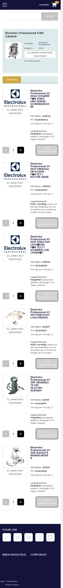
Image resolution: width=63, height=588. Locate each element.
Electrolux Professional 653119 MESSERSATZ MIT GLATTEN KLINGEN (40, 383)
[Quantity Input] (13, 150)
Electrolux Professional (44, 43)
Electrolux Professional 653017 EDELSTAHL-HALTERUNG (40, 313)
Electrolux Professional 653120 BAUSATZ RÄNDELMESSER (40, 453)
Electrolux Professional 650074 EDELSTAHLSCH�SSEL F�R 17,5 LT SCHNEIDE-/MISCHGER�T (40, 244)
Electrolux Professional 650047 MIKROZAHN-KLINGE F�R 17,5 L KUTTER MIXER (40, 170)
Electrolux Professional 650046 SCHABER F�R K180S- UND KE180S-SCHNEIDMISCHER (40, 98)
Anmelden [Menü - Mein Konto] (44, 5)
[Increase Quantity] (20, 150)
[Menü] (4, 5)
